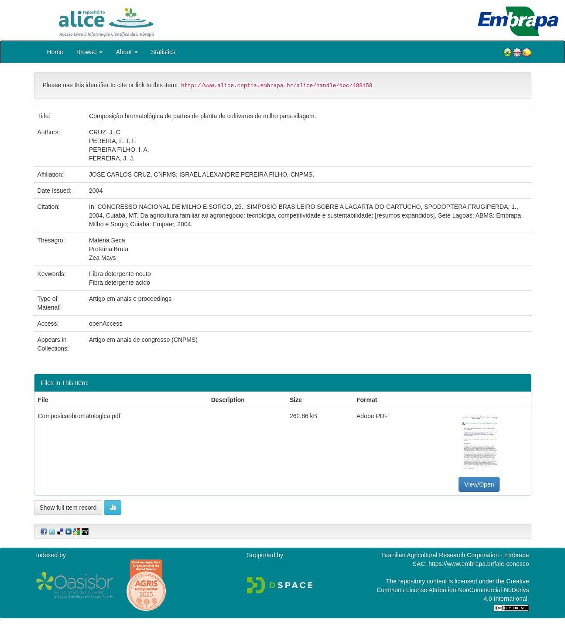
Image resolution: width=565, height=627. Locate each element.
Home (55, 51)
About (126, 51)
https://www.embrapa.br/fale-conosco (478, 563)
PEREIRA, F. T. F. (113, 140)
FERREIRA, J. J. (111, 158)
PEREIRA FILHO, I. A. (119, 149)
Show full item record (68, 507)
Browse (89, 51)
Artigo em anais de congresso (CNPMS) (143, 339)
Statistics (163, 51)
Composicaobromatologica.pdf (79, 415)
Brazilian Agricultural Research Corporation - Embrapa (455, 555)
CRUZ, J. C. (105, 132)
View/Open (479, 484)
